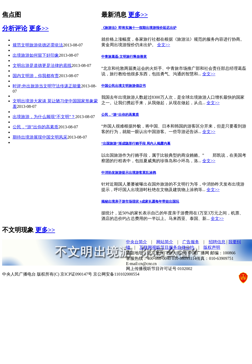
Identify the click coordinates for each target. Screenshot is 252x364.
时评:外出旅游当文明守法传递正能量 (47, 86)
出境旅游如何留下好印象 (36, 55)
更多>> (39, 28)
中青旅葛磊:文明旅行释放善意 (124, 57)
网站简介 (164, 242)
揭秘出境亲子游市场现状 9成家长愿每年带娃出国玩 (140, 201)
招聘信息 (217, 242)
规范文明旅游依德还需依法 (38, 45)
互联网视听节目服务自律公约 (166, 247)
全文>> (163, 45)
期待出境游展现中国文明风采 (40, 137)
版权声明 (211, 247)
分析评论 (14, 28)
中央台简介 (136, 242)
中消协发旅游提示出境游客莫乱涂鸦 (128, 173)
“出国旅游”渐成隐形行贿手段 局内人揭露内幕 (136, 143)
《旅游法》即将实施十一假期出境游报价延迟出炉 (139, 28)
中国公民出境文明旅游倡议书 (123, 86)
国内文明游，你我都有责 (36, 75)
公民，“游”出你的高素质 (35, 127)
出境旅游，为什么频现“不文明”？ (44, 116)
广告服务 (190, 242)
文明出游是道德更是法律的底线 (42, 65)
